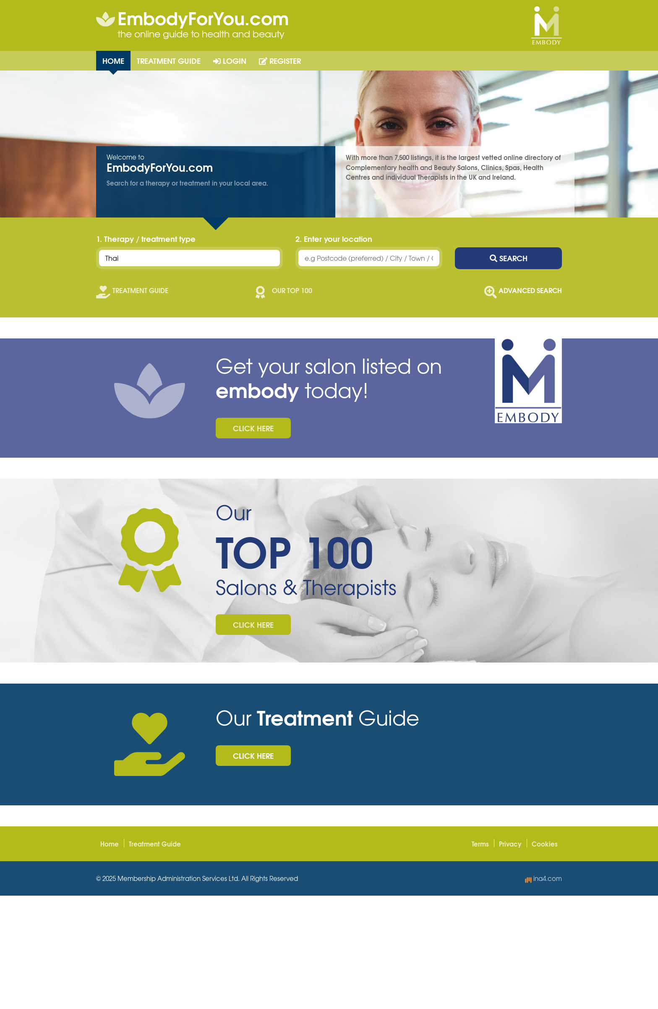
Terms (480, 844)
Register (280, 60)
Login (229, 60)
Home (113, 60)
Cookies (545, 844)
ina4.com (543, 878)
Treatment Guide (169, 60)
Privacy (510, 844)
